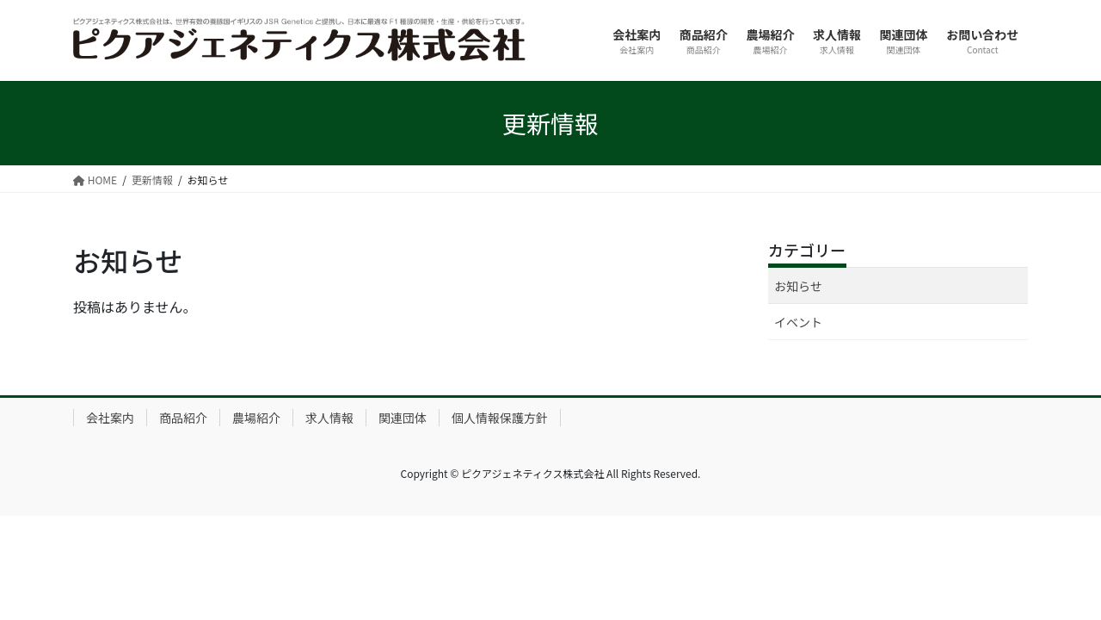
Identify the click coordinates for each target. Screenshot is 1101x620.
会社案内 (110, 417)
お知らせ (798, 285)
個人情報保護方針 (500, 417)
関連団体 (402, 417)
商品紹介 (183, 417)
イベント (798, 322)
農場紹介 (256, 417)
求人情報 (329, 417)
